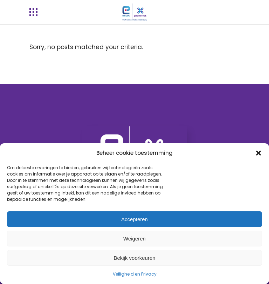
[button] (258, 153)
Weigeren (134, 239)
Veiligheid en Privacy (135, 274)
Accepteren (134, 219)
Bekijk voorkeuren (134, 258)
